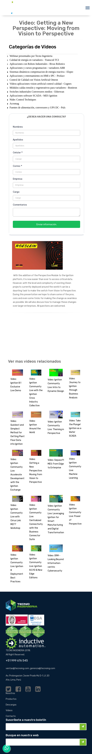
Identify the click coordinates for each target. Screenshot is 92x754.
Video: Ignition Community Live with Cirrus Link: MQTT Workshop (16, 516)
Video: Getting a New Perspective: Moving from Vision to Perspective (35, 470)
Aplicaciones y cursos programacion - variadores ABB (37, 67)
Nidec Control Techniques (23, 99)
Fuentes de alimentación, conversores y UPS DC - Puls (37, 107)
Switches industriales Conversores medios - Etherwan (37, 91)
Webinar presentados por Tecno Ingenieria (31, 56)
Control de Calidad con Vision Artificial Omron (34, 79)
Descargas (11, 704)
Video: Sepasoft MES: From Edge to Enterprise (56, 464)
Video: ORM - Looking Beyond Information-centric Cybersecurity (56, 563)
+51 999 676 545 (17, 660)
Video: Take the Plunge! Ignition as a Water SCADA (75, 428)
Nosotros (10, 693)
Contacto (11, 716)
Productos (11, 699)
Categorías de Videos (32, 47)
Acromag (14, 103)
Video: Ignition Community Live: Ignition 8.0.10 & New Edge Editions (35, 566)
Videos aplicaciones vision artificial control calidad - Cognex (41, 83)
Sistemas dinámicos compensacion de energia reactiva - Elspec (41, 71)
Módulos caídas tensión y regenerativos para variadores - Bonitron (43, 87)
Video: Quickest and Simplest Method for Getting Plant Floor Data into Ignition (17, 432)
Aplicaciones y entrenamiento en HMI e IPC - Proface (37, 75)
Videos (9, 710)
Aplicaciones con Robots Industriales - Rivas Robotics (37, 64)
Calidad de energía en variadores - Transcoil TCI (34, 60)
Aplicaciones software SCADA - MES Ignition (33, 95)
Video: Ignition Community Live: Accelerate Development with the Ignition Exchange (17, 474)
